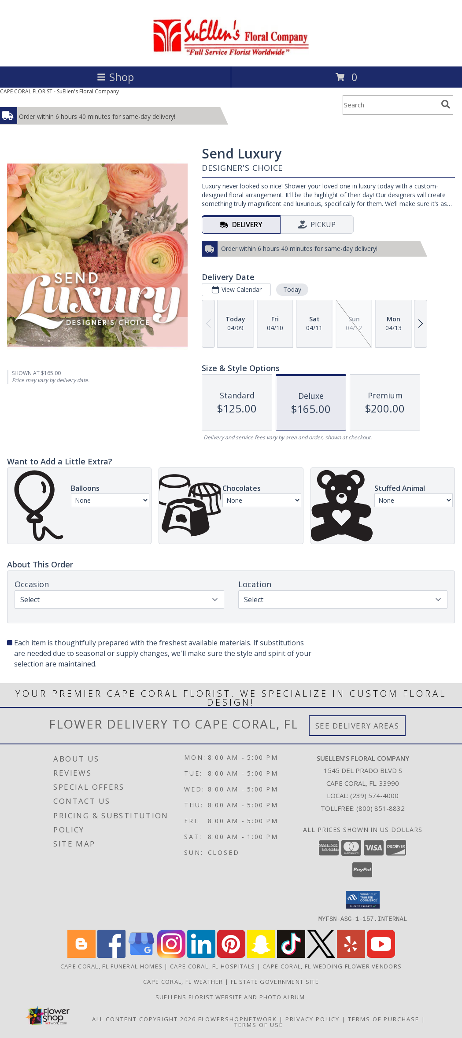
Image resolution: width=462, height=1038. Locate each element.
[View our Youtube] (381, 955)
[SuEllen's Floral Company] (231, 53)
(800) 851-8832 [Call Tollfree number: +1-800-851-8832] (380, 808)
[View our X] (321, 955)
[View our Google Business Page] (141, 955)
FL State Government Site (275, 981)
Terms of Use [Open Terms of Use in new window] (258, 1024)
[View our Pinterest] (231, 955)
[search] (446, 104)
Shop (115, 77)
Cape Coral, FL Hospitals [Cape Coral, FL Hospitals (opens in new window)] (212, 966)
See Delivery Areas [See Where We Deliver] (357, 726)
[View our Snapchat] (261, 955)
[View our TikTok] (291, 955)
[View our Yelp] (351, 955)
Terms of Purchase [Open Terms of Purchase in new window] (383, 1019)
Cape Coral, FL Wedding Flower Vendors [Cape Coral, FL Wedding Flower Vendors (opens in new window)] (332, 966)
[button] (363, 900)
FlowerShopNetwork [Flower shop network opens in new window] (237, 1019)
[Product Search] (390, 105)
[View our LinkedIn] (201, 955)
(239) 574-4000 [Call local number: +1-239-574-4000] (374, 795)
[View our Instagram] (171, 955)
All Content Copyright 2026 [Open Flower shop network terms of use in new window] (144, 1019)
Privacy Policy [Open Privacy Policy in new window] (312, 1019)
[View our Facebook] (111, 955)
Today (292, 289)
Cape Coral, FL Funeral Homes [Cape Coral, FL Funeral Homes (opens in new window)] (111, 966)
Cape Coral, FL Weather (183, 981)
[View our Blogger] (81, 955)
